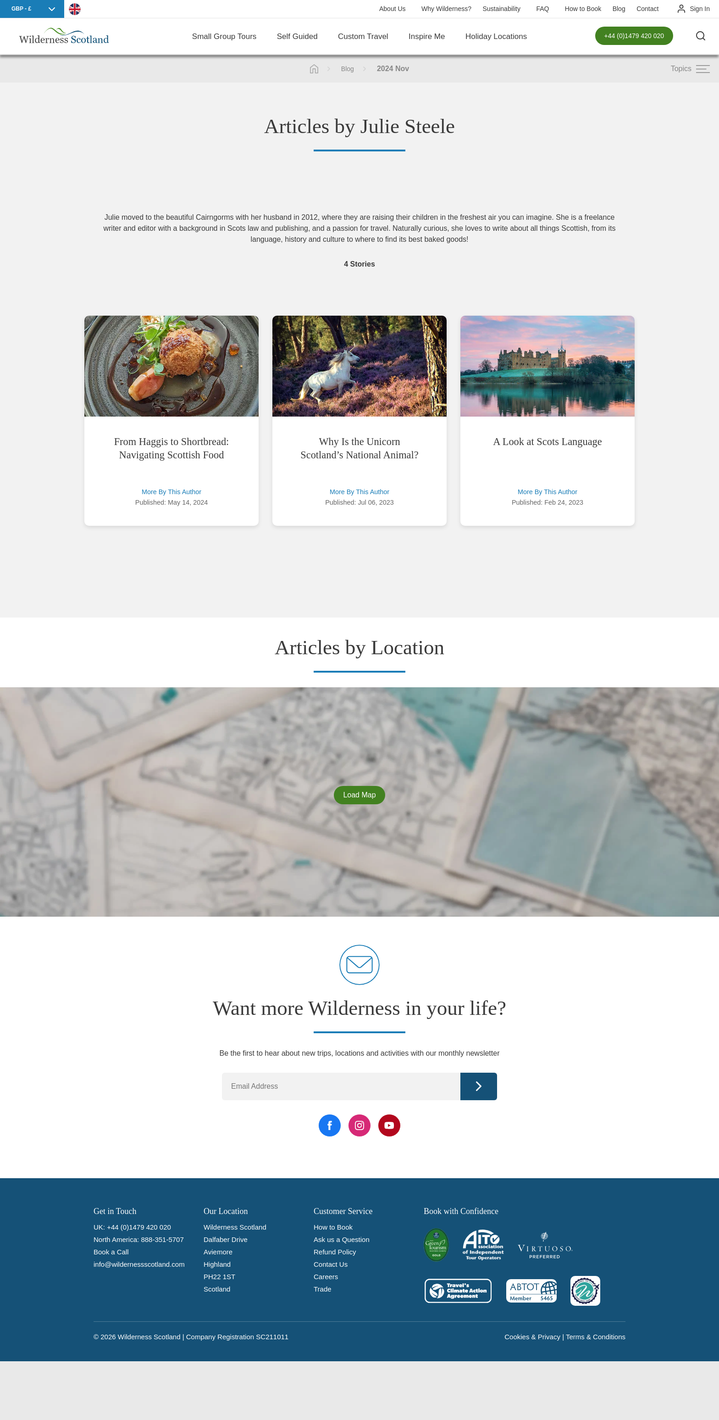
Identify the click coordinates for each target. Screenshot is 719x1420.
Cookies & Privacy (532, 1337)
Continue (478, 1086)
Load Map (359, 795)
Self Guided (297, 36)
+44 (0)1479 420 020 (634, 36)
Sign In (700, 8)
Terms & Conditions (595, 1337)
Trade (323, 1289)
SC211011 (272, 1337)
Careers (326, 1277)
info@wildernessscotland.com (139, 1264)
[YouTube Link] (389, 1125)
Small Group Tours (224, 36)
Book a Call (111, 1252)
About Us (392, 8)
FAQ (542, 8)
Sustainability (501, 8)
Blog (619, 8)
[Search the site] (700, 37)
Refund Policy (335, 1252)
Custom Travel (363, 36)
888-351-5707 (162, 1239)
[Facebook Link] (329, 1125)
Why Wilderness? (446, 8)
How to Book (583, 8)
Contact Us (331, 1264)
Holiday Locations (496, 36)
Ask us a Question (342, 1239)
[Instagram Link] (359, 1125)
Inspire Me (427, 36)
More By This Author (171, 492)
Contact (647, 8)
